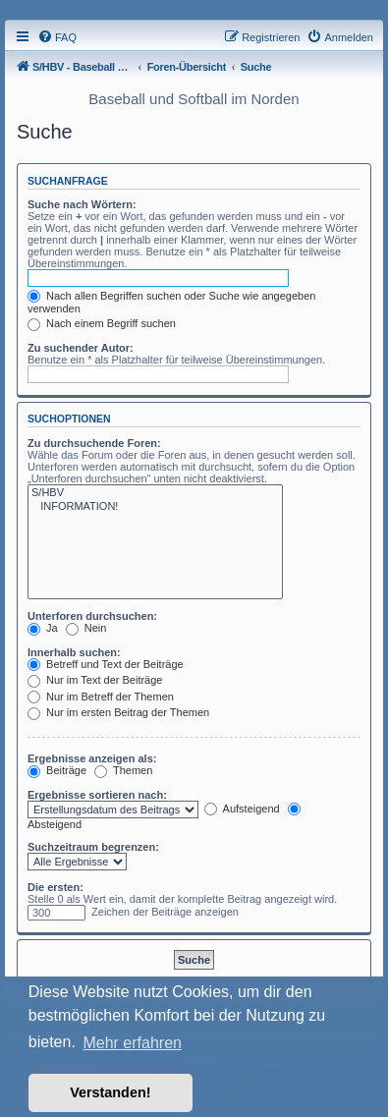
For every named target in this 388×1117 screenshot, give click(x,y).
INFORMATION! (155, 507)
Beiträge (57, 770)
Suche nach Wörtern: (82, 204)
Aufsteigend (242, 808)
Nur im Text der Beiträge (95, 680)
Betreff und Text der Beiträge (106, 664)
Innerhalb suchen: (74, 652)
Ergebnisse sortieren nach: (97, 795)
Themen (123, 770)
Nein (86, 628)
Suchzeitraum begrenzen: (93, 847)
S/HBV (155, 493)
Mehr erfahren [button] (132, 1042)
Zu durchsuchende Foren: (94, 443)
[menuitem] (57, 37)
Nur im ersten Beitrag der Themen (118, 712)
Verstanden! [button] (110, 1092)
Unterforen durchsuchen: (92, 616)
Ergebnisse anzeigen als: (92, 758)
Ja (43, 628)
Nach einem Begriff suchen (102, 323)
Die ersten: (55, 887)
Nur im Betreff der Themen (101, 696)
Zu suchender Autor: (81, 348)
